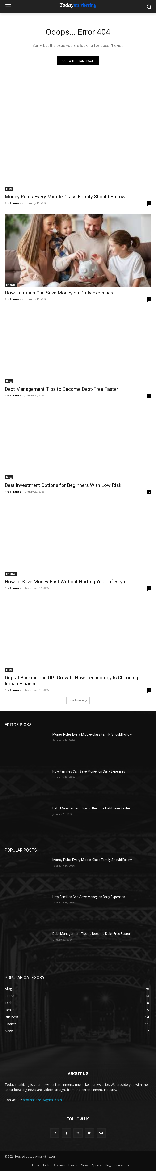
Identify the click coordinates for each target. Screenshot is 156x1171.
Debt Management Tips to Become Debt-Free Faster (61, 389)
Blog (9, 188)
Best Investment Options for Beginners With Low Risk (63, 485)
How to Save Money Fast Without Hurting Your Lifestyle (65, 581)
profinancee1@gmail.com (42, 1100)
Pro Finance (13, 203)
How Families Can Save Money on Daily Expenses (59, 293)
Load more (78, 700)
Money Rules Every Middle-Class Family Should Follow (65, 197)
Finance (10, 284)
